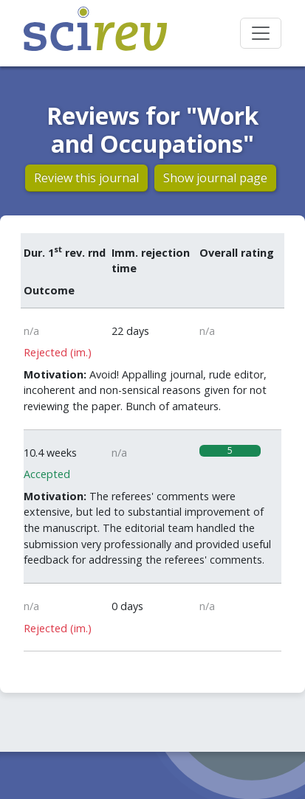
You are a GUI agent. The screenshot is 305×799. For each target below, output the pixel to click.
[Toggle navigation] (260, 33)
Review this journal (86, 178)
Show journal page (215, 178)
